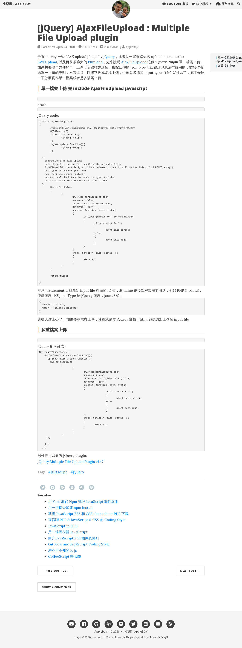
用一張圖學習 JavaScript (68, 532)
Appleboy (100, 631)
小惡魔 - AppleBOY (17, 7)
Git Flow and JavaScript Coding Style (79, 544)
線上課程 (200, 7)
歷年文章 (225, 7)
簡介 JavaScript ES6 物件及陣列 (73, 538)
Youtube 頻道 (175, 7)
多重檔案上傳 (226, 65)
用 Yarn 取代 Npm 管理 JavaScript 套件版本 (83, 501)
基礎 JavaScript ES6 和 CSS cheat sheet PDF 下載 (88, 513)
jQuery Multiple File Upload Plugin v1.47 (70, 461)
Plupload (95, 62)
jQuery (109, 56)
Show (56, 587)
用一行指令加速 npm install (70, 507)
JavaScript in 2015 (62, 526)
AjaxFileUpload (133, 62)
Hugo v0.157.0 (82, 637)
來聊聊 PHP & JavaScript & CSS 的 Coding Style (87, 519)
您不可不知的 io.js (62, 550)
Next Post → (190, 570)
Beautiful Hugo (124, 637)
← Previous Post (55, 570)
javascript (59, 472)
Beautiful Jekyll (159, 637)
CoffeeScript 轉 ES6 (64, 556)
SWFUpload (47, 62)
